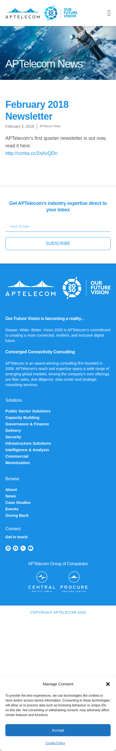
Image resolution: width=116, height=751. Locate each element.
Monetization (17, 462)
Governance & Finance (27, 424)
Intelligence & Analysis (27, 449)
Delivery (13, 430)
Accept (58, 730)
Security (13, 437)
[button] (108, 684)
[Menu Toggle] (109, 13)
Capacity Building (22, 417)
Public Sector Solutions (27, 411)
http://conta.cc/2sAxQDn (31, 153)
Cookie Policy (55, 743)
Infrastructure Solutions (28, 443)
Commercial (16, 456)
